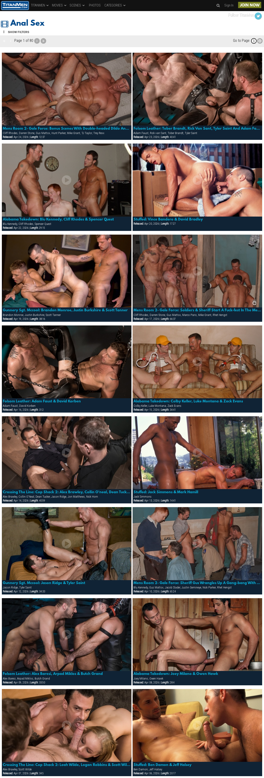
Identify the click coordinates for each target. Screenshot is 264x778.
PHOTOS (95, 5)
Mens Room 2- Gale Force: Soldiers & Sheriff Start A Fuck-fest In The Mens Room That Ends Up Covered (197, 310)
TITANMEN (40, 5)
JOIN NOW (250, 5)
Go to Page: (241, 40)
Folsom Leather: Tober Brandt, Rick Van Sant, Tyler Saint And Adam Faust (197, 129)
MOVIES (59, 5)
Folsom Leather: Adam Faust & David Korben (42, 401)
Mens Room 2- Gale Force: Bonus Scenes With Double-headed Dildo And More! (66, 129)
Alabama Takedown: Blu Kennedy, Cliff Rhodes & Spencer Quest (58, 219)
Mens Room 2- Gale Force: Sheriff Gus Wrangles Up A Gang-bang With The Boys (197, 583)
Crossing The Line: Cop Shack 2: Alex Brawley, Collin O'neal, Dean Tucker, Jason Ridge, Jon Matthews (66, 492)
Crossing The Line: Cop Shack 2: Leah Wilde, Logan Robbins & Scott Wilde (66, 765)
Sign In (229, 5)
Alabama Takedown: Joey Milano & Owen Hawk (176, 674)
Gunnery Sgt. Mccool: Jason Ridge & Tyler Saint (44, 583)
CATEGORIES (115, 5)
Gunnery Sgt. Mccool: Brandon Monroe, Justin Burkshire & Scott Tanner (65, 310)
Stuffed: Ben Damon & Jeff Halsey (162, 765)
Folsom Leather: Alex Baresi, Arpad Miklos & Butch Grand (53, 674)
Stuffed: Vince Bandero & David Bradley (168, 219)
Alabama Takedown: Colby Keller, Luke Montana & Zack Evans (188, 401)
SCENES (77, 5)
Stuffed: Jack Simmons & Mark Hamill (166, 492)
